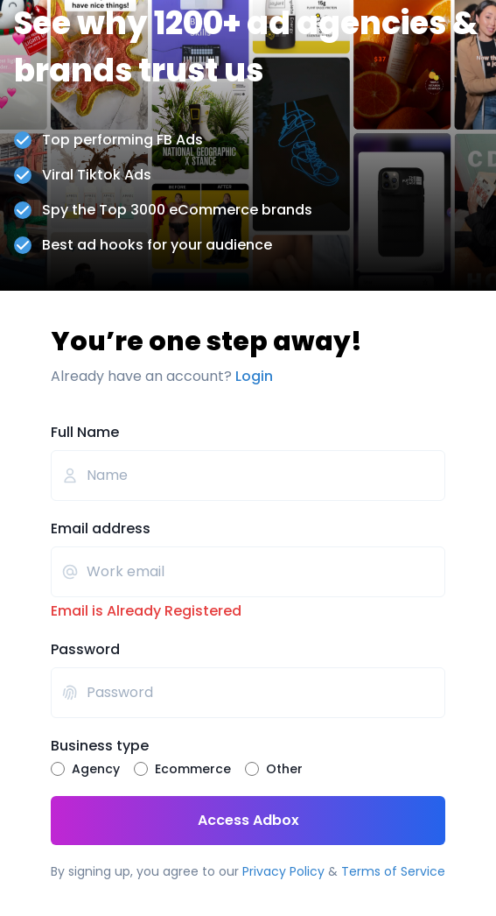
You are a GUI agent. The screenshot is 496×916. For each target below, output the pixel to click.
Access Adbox (175, 820)
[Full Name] (248, 475)
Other (284, 769)
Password (85, 649)
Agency (96, 769)
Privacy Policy (283, 871)
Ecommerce (193, 769)
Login (254, 376)
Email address (100, 528)
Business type (100, 746)
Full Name (85, 432)
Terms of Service (393, 871)
